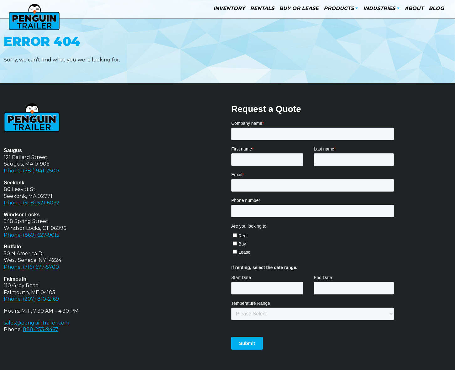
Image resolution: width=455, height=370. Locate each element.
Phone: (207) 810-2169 (31, 299)
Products (339, 8)
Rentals (262, 8)
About (414, 8)
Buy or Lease (299, 8)
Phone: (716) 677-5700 (31, 267)
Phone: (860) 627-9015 (31, 235)
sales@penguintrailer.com (36, 323)
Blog (436, 8)
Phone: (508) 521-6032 (32, 203)
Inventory (229, 8)
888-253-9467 (40, 329)
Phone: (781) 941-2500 (31, 171)
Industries (379, 8)
